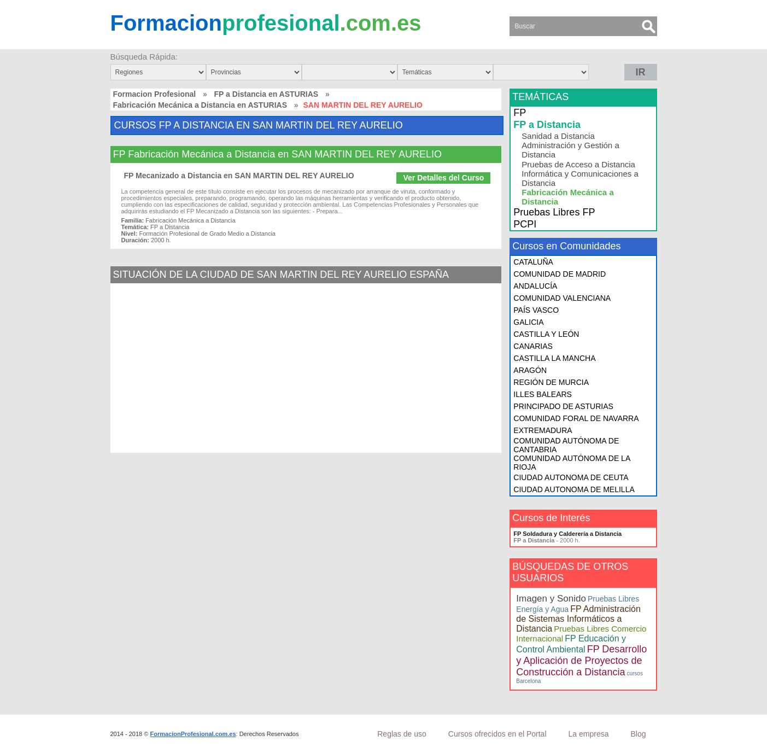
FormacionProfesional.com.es (193, 734)
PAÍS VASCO (536, 310)
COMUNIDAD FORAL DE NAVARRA (576, 418)
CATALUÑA (533, 262)
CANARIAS (533, 346)
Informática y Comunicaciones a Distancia (580, 178)
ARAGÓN (530, 370)
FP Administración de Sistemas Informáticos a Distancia (578, 618)
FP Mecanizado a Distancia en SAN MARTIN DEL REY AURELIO (239, 175)
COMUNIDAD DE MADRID (559, 274)
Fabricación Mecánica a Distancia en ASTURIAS (200, 105)
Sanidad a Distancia (558, 136)
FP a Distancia (547, 124)
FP (519, 112)
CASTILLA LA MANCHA (554, 358)
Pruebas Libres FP (554, 212)
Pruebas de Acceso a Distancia (578, 164)
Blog (638, 733)
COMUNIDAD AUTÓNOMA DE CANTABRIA (566, 445)
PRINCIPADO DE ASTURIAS (563, 406)
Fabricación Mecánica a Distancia (567, 197)
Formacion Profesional (154, 94)
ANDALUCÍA (535, 286)
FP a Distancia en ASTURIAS (266, 94)
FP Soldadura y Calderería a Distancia (567, 533)
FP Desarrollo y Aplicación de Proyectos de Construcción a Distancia (581, 661)
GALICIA (528, 322)
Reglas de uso (401, 733)
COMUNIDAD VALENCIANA (562, 298)
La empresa (589, 733)
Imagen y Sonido (551, 598)
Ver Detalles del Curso (443, 177)
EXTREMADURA (542, 430)
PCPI (524, 224)
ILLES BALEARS (542, 394)
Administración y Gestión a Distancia (570, 150)
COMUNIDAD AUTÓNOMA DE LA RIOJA (571, 462)
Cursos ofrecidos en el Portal (497, 733)
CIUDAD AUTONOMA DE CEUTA (570, 477)
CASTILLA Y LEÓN (546, 334)
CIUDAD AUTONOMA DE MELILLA (573, 489)
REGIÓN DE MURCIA (551, 382)
